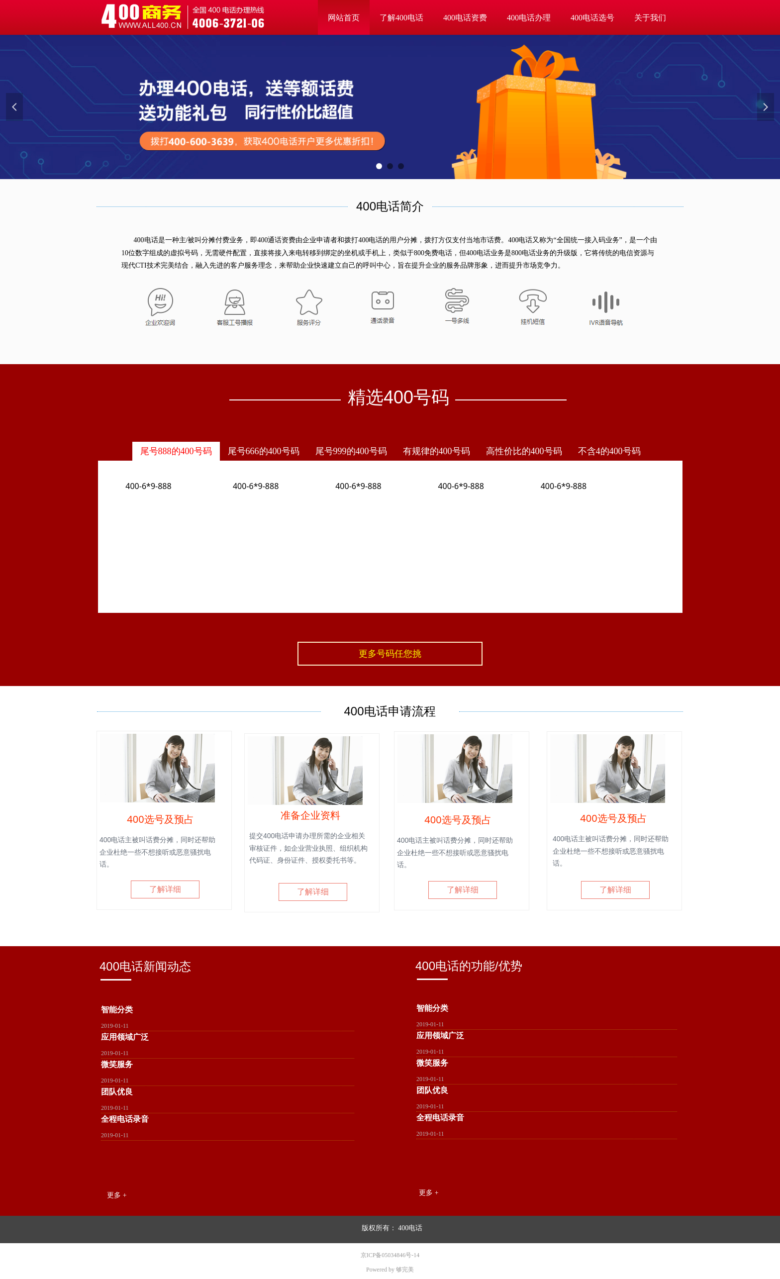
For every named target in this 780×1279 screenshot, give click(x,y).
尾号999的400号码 (351, 451)
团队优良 (117, 1091)
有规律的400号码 (436, 451)
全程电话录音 (125, 1119)
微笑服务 (117, 1064)
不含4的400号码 (609, 451)
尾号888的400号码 (176, 451)
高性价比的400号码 (524, 451)
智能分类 (117, 1009)
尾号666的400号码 (263, 451)
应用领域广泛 (125, 1037)
